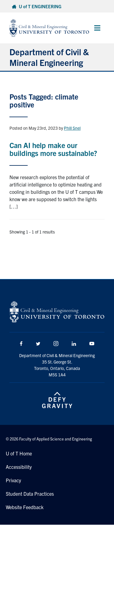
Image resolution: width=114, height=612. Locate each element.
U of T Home (19, 453)
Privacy (13, 480)
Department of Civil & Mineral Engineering (49, 57)
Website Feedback (24, 507)
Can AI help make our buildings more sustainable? (53, 149)
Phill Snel (72, 128)
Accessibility (19, 467)
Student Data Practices (30, 494)
